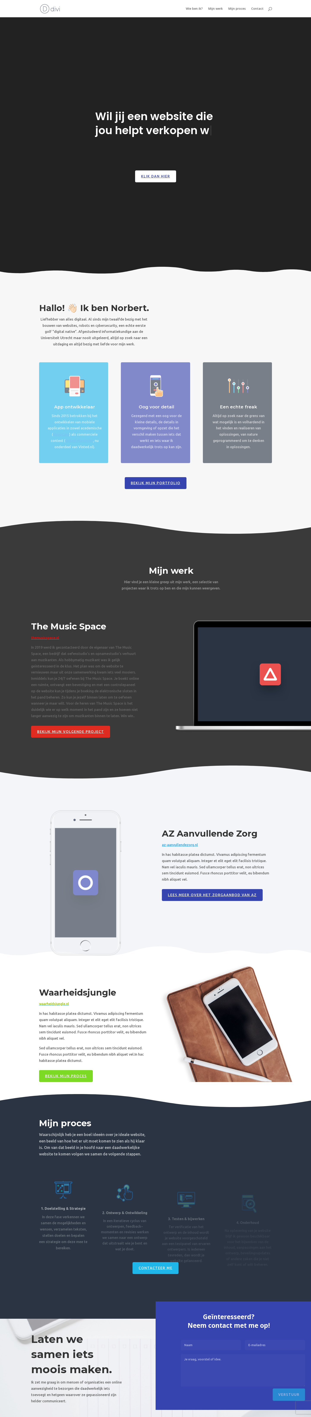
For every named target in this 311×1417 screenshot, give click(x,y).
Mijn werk (215, 9)
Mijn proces (237, 9)
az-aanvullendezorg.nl (180, 845)
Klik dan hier (155, 178)
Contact (257, 9)
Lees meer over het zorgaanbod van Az (212, 895)
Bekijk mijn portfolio (155, 483)
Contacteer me (155, 1268)
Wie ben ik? (194, 9)
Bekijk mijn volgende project (70, 732)
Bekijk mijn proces (66, 1076)
